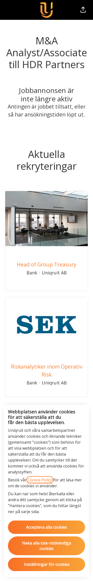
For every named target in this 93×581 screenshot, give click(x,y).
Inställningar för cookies (46, 564)
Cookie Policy (40, 480)
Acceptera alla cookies (46, 527)
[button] (83, 10)
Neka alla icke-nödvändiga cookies (46, 545)
